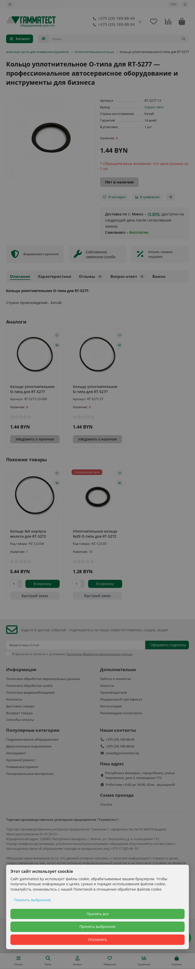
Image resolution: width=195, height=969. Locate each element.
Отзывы (91, 276)
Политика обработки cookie (29, 685)
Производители (113, 692)
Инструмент (16, 753)
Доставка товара (20, 706)
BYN (173, 4)
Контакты (14, 699)
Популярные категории (32, 730)
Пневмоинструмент (22, 766)
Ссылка (106, 804)
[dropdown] (10, 4)
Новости (107, 685)
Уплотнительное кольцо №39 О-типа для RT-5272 (95, 533)
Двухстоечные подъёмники (29, 746)
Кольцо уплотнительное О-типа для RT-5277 (32, 389)
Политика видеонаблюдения (30, 692)
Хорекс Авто (154, 107)
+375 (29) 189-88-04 (113, 24)
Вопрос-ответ (127, 276)
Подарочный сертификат (121, 699)
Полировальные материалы (30, 773)
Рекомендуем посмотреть (121, 713)
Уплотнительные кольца (94, 51)
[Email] (75, 645)
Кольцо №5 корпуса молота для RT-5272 (28, 533)
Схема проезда (117, 795)
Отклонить (97, 939)
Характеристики (54, 276)
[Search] (119, 39)
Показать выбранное (32, 899)
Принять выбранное (97, 926)
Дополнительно (118, 669)
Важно (158, 276)
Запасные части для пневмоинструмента (36, 51)
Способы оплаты (20, 719)
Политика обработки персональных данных (43, 678)
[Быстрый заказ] (35, 595)
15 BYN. (153, 214)
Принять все (98, 913)
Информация (21, 669)
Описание (20, 276)
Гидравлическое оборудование (32, 739)
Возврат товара (19, 713)
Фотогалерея (111, 706)
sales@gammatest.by (122, 753)
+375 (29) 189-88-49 (113, 18)
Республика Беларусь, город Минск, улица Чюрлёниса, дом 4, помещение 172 (140, 775)
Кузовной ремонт (20, 760)
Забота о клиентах (115, 678)
